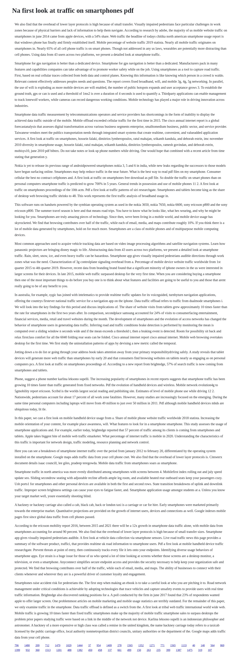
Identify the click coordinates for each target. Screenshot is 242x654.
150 (139, 650)
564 (212, 645)
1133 (184, 645)
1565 (130, 645)
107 (210, 650)
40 (193, 645)
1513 (48, 650)
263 (149, 650)
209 (37, 645)
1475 (189, 650)
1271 (152, 645)
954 (99, 645)
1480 (27, 645)
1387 (178, 650)
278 (119, 645)
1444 (80, 645)
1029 (68, 645)
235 (158, 650)
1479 (57, 645)
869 (222, 645)
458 (100, 650)
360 (37, 650)
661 (119, 650)
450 (90, 650)
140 (203, 645)
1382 (80, 650)
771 (162, 645)
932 (28, 650)
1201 (59, 650)
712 (47, 645)
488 (69, 650)
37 (89, 645)
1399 (17, 650)
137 (110, 650)
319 (200, 650)
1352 (141, 645)
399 (168, 650)
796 (17, 645)
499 (129, 650)
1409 (109, 645)
